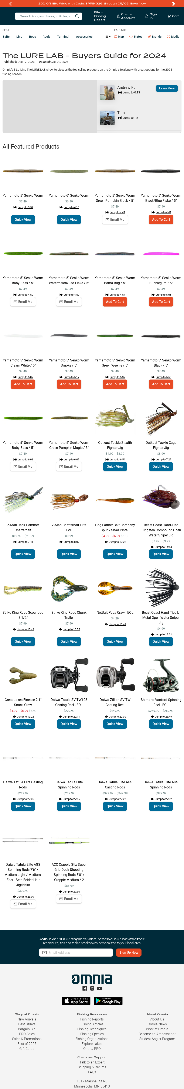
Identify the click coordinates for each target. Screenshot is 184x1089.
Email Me (115, 220)
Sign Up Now (129, 952)
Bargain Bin (26, 1029)
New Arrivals (26, 1019)
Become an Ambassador (157, 1034)
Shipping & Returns (92, 1067)
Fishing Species (92, 1034)
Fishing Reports (92, 1019)
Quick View (23, 220)
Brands (154, 37)
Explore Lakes (92, 1044)
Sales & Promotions (26, 1039)
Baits (6, 36)
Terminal (63, 36)
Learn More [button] (167, 88)
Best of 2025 (26, 1044)
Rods (32, 36)
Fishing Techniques (91, 1029)
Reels (46, 36)
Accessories (84, 36)
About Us (157, 1019)
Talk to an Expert (92, 1062)
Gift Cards (26, 1049)
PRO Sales (27, 1034)
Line (19, 36)
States (135, 37)
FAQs (92, 1072)
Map (119, 36)
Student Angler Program (157, 1039)
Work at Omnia (157, 1029)
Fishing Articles (92, 1024)
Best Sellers (26, 1024)
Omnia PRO (92, 1049)
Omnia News (157, 1024)
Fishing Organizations (91, 1039)
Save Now (138, 3)
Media (173, 36)
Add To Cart (161, 220)
